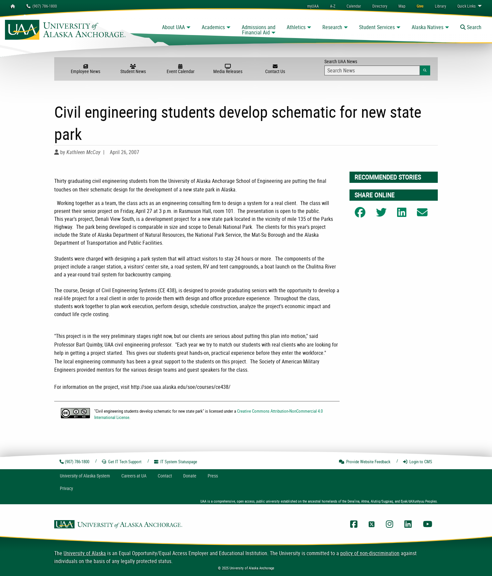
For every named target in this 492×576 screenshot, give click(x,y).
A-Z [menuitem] (332, 6)
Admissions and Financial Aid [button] (258, 29)
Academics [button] (213, 27)
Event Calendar (180, 69)
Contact (165, 476)
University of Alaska (84, 553)
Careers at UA (133, 476)
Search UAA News (377, 66)
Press (213, 476)
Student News (133, 69)
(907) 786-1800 (41, 6)
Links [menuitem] (466, 6)
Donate (189, 476)
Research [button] (332, 27)
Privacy (66, 488)
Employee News (85, 69)
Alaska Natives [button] (427, 27)
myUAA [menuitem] (313, 6)
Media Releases (228, 69)
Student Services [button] (377, 27)
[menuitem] (354, 6)
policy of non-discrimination (369, 553)
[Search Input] (372, 70)
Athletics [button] (296, 27)
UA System (85, 476)
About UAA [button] (173, 27)
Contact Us (275, 69)
